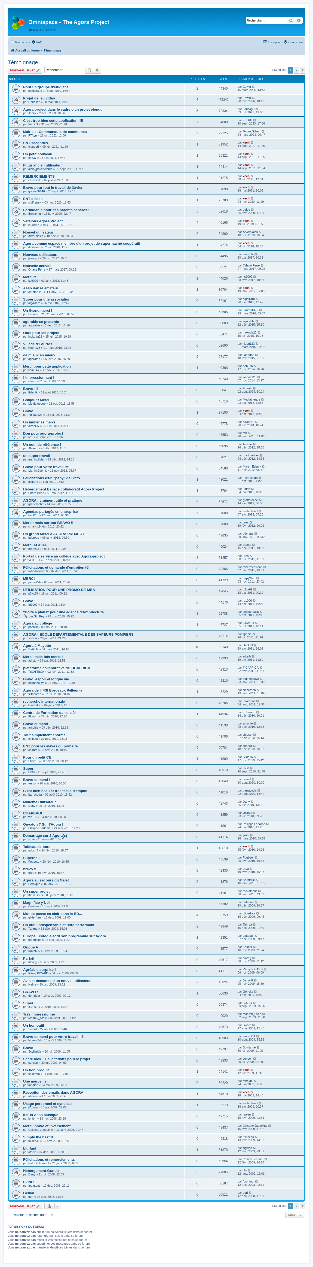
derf (30, 1196)
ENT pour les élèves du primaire (50, 746)
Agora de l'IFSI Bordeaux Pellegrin (52, 690)
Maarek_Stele (37, 1018)
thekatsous (35, 895)
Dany (31, 805)
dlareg (32, 962)
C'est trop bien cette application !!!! (53, 121)
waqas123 (249, 377)
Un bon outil (33, 1025)
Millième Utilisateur (39, 802)
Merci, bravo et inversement (46, 1126)
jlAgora (33, 1107)
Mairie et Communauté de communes (55, 132)
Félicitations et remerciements (49, 1159)
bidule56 (34, 90)
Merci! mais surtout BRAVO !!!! (49, 523)
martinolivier (36, 459)
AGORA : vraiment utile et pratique (52, 500)
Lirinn (246, 488)
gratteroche (36, 504)
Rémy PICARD (38, 973)
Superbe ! (31, 858)
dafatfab (248, 902)
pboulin (33, 627)
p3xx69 (33, 593)
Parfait (28, 958)
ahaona (33, 1096)
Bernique (34, 884)
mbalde (33, 1085)
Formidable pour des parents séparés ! (56, 210)
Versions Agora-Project (43, 221)
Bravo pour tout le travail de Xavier (52, 188)
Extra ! (28, 1182)
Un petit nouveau (37, 154)
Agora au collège (37, 623)
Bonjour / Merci (36, 400)
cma (31, 526)
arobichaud (250, 511)
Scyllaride (34, 1051)
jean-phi (33, 258)
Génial (28, 1193)
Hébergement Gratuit (41, 1171)
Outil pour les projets (41, 333)
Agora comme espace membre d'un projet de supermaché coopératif (81, 243)
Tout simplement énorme (44, 735)
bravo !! (29, 869)
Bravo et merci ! (36, 780)
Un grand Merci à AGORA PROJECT (53, 534)
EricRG (33, 124)
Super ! (29, 1003)
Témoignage (23, 62)
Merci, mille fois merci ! (43, 657)
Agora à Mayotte (37, 646)
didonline (34, 247)
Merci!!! (29, 277)
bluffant (29, 1148)
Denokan (34, 102)
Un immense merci (39, 422)
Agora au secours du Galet (46, 880)
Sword (32, 1029)
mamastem (250, 477)
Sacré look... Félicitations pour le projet (56, 1059)
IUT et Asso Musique (40, 1115)
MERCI (29, 579)
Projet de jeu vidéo (39, 98)
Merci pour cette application (47, 366)
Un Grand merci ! (37, 310)
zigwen (247, 1148)
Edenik (33, 392)
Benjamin (34, 213)
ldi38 (31, 772)
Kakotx (33, 951)
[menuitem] (36, 42)
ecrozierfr (34, 180)
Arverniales (35, 236)
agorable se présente (41, 322)
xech (246, 142)
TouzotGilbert (251, 131)
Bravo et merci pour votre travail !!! (53, 1037)
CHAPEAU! (32, 813)
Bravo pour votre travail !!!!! (46, 467)
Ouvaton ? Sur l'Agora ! (43, 824)
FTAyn (32, 135)
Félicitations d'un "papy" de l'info (51, 478)
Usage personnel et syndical (47, 1104)
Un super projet (36, 891)
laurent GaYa (37, 224)
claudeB (33, 146)
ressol (32, 783)
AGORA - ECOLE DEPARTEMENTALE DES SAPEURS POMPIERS (78, 634)
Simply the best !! (38, 1137)
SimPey (39, 616)
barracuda (35, 794)
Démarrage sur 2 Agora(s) (45, 835)
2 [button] (296, 70)
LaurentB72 (36, 314)
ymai (31, 839)
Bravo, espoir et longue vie (46, 679)
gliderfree (34, 917)
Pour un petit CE (37, 757)
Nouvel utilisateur (38, 232)
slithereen (34, 694)
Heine (32, 984)
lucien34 (248, 623)
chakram (34, 1073)
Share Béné (36, 493)
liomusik (33, 370)
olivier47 (33, 426)
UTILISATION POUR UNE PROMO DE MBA (59, 590)
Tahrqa (33, 928)
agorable (34, 325)
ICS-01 (33, 1006)
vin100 (32, 817)
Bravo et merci (35, 724)
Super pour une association (46, 299)
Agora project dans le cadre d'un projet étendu (63, 109)
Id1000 (33, 604)
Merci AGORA (35, 545)
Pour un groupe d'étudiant (45, 87)
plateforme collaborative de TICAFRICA (56, 668)
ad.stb (32, 660)
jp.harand (249, 712)
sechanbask (251, 611)
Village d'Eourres (37, 344)
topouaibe (34, 939)
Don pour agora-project (43, 433)
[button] (302, 70)
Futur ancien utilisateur (43, 165)
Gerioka (33, 906)
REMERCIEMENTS (39, 176)
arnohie (33, 727)
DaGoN (33, 649)
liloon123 (34, 347)
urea (246, 555)
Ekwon (32, 716)
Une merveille (35, 1081)
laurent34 (34, 1040)
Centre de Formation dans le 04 (49, 713)
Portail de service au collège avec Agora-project (64, 556)
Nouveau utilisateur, (40, 255)
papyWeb (34, 582)
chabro (33, 749)
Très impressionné (39, 1014)
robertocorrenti (38, 571)
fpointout (34, 1185)
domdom (34, 995)
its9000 (33, 280)
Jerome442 (35, 291)
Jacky (32, 113)
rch (30, 437)
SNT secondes (35, 143)
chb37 (32, 157)
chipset (33, 738)
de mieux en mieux (39, 355)
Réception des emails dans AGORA (53, 1092)
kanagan (248, 354)
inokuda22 (35, 336)
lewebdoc (34, 705)
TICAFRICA (36, 671)
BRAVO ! (30, 992)
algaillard (34, 303)
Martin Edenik (37, 470)
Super (28, 768)
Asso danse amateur (40, 288)
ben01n (248, 366)
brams (32, 548)
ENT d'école (33, 199)
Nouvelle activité (37, 266)
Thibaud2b (35, 414)
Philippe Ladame (39, 828)
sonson (33, 1062)
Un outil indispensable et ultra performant (58, 925)
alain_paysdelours (40, 169)
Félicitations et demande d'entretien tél (56, 567)
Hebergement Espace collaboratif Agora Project (64, 489)
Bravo (28, 411)
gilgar (32, 481)
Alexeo (33, 448)
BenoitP (248, 980)
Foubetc (33, 861)
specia (32, 638)
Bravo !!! (30, 389)
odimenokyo (36, 682)
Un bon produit (36, 1070)
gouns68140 (36, 191)
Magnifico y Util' (37, 903)
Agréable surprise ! (39, 970)
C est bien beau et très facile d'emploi (55, 791)
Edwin (247, 86)
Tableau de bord (37, 847)
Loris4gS (248, 109)
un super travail (36, 456)
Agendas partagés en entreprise (50, 512)
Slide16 (33, 761)
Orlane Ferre (36, 269)
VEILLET (34, 560)
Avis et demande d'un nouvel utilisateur (57, 981)
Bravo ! (29, 601)
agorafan (34, 358)
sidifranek (34, 202)
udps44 (33, 850)
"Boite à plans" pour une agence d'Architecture (63, 612)
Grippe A (30, 947)
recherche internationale (44, 701)
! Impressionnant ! (38, 377)
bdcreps (33, 537)
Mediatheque (37, 403)
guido (246, 209)
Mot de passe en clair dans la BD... (52, 914)
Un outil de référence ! (42, 444)
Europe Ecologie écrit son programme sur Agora (64, 936)
